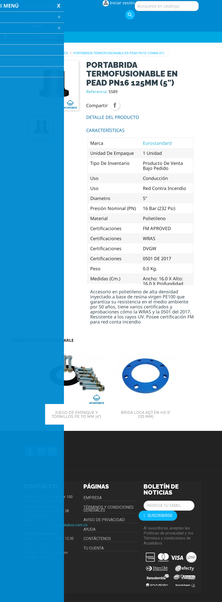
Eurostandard (157, 143)
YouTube (41, 451)
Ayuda (89, 529)
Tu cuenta (93, 548)
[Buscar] (167, 6)
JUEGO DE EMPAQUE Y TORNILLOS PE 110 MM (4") (76, 414)
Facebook (30, 451)
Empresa (92, 497)
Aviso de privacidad (104, 519)
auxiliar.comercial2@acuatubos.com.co (55, 525)
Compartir (115, 105)
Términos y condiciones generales (108, 509)
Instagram (52, 451)
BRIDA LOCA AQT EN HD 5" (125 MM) (145, 414)
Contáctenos (97, 538)
